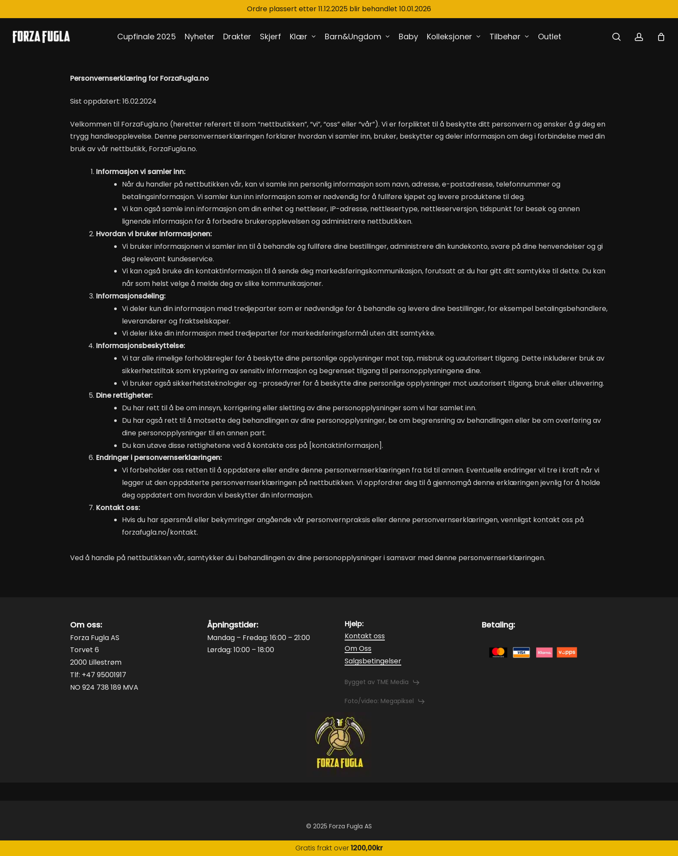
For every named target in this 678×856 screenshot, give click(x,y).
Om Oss (358, 648)
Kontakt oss (365, 636)
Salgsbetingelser (373, 661)
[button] (382, 682)
